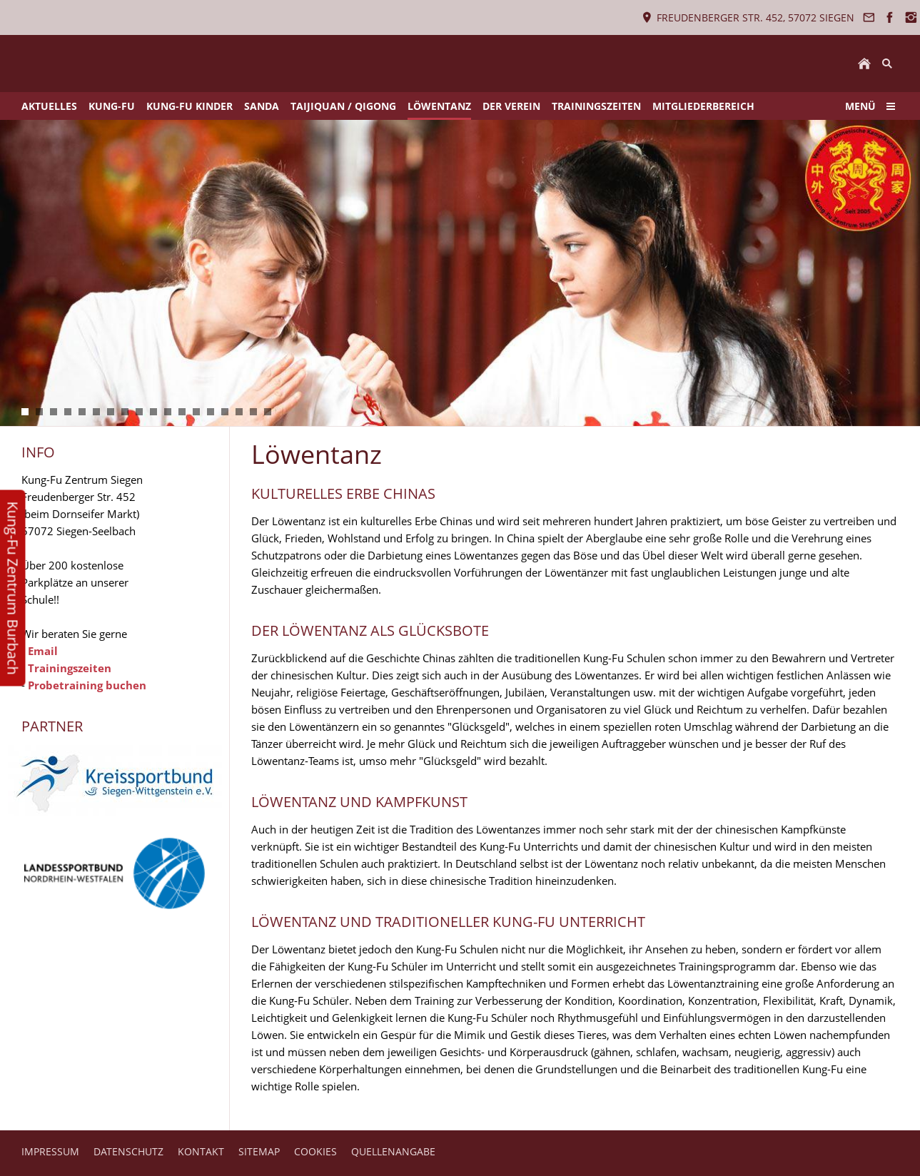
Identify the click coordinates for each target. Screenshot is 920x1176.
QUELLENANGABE (393, 1151)
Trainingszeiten (69, 668)
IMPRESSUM (50, 1151)
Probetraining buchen (87, 685)
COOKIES (315, 1151)
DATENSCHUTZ (128, 1151)
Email (43, 651)
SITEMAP (259, 1151)
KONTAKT (201, 1151)
